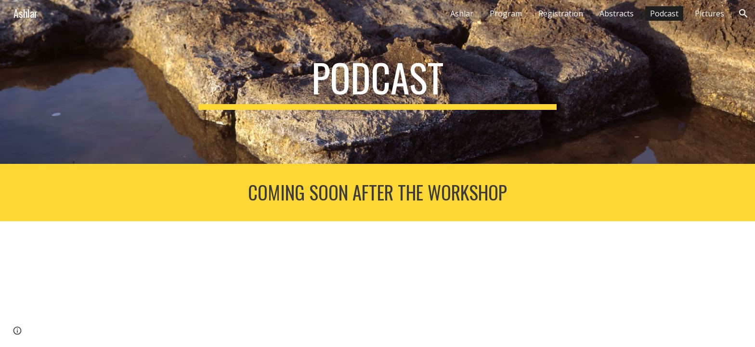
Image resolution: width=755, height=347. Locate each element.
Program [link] (506, 13)
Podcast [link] (664, 13)
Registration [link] (560, 13)
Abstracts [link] (616, 13)
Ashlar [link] (461, 13)
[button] (743, 13)
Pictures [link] (709, 13)
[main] (377, 82)
